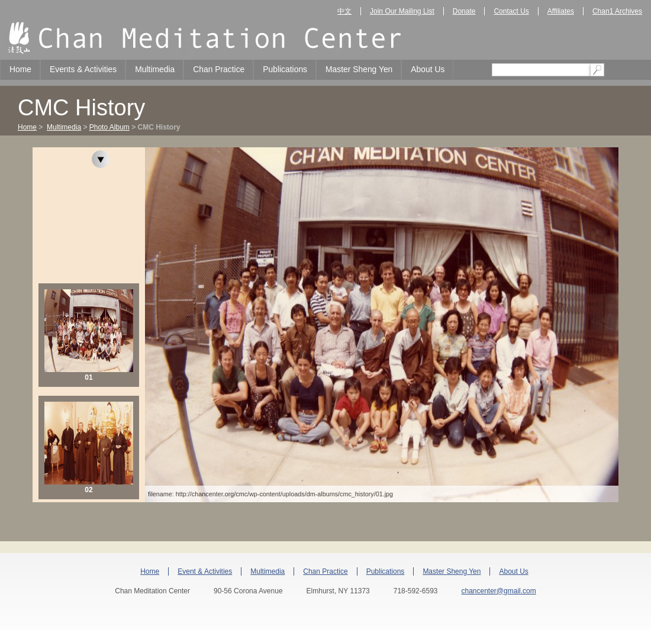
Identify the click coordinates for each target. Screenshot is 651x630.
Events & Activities (83, 69)
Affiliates (560, 11)
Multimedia (155, 69)
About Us (427, 69)
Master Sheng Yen (359, 69)
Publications (285, 69)
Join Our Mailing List (402, 11)
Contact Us (511, 11)
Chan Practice (218, 69)
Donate (464, 11)
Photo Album (109, 127)
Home (20, 69)
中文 (344, 11)
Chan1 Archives (617, 11)
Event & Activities (205, 571)
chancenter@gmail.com (498, 591)
